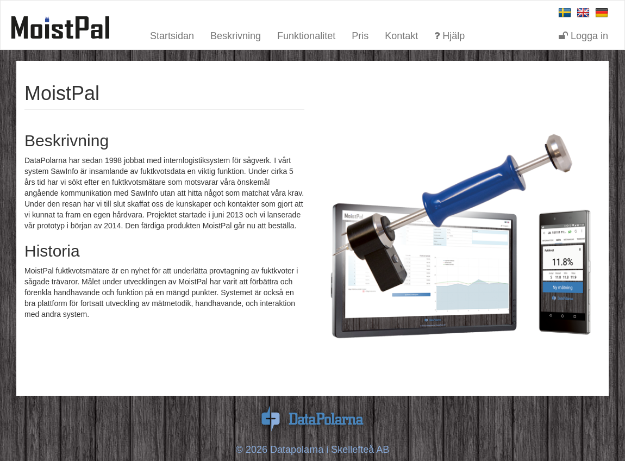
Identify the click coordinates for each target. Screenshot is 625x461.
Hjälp (449, 34)
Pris (360, 34)
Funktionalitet (306, 34)
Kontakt (401, 34)
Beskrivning (235, 34)
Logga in (583, 34)
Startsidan (172, 34)
